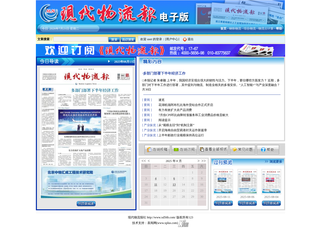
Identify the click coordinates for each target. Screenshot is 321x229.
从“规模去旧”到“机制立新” (176, 125)
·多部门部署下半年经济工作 (164, 73)
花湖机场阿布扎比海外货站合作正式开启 (185, 105)
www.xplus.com (167, 223)
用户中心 (172, 39)
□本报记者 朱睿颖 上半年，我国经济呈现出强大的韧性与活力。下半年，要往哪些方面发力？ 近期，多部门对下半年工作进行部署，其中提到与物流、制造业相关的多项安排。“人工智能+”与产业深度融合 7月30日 (211, 85)
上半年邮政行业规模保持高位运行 (181, 135)
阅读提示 (164, 120)
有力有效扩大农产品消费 (175, 110)
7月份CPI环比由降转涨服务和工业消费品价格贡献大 (193, 115)
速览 (161, 100)
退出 (191, 39)
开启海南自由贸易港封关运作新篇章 (182, 130)
